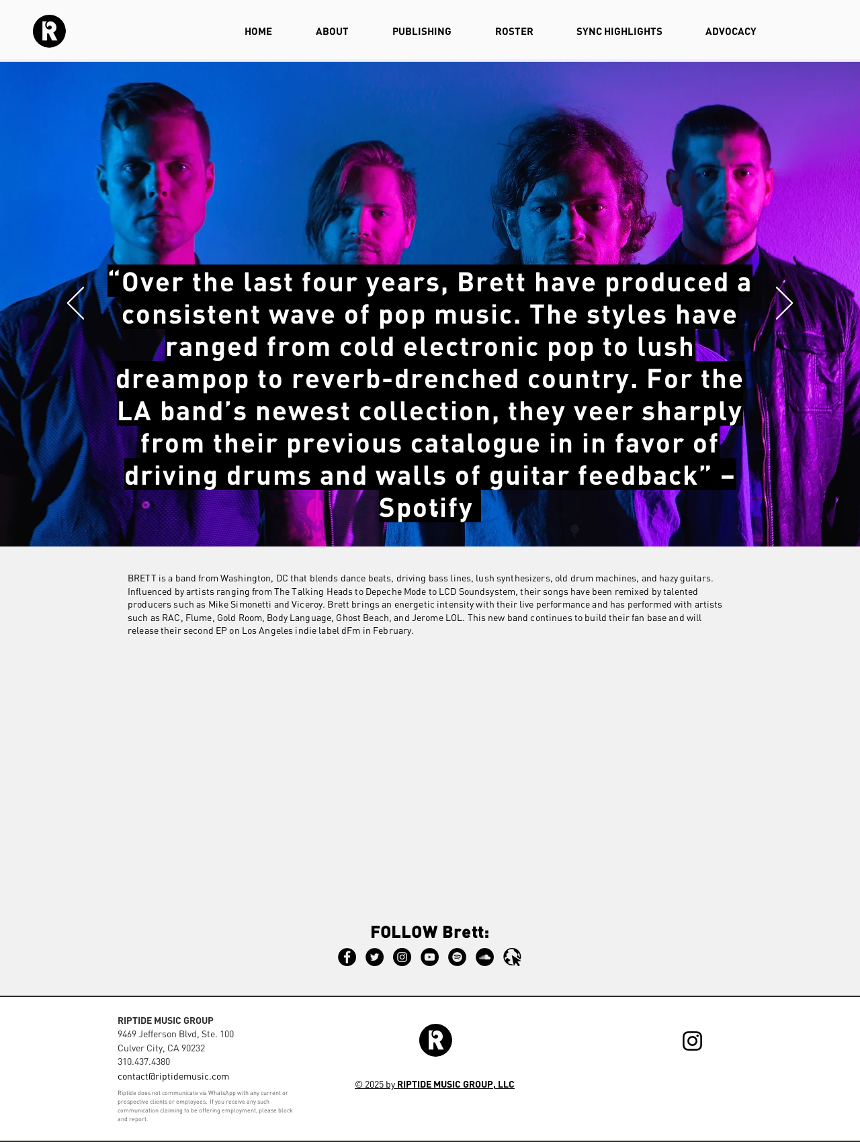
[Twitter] (375, 957)
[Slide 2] (436, 513)
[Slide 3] (424, 513)
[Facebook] (347, 957)
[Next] (784, 304)
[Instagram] (402, 957)
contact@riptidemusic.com (173, 1076)
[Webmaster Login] (716, 1090)
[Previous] (75, 304)
